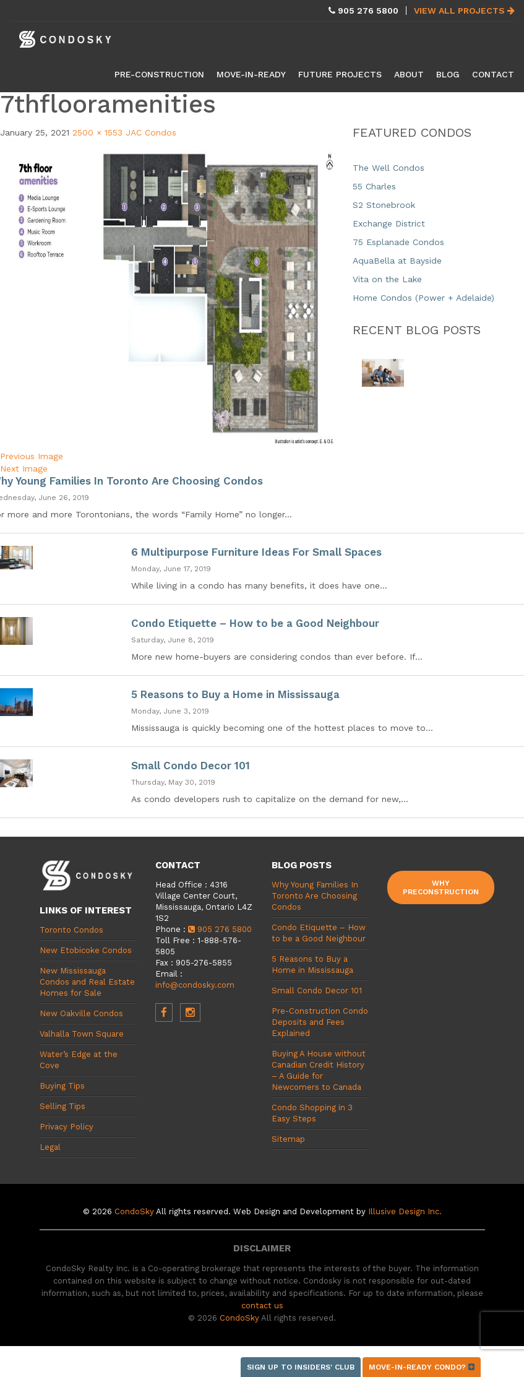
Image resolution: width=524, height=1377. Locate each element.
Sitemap (288, 1139)
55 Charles (374, 186)
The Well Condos (388, 168)
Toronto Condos (71, 930)
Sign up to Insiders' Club (300, 1367)
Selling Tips (62, 1106)
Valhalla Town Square (82, 1033)
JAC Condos (151, 132)
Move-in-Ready (251, 74)
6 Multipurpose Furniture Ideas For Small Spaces (256, 552)
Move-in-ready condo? (422, 1367)
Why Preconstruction (441, 887)
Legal (50, 1147)
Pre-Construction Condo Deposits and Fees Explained (320, 1022)
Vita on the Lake (387, 279)
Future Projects (340, 74)
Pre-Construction (159, 74)
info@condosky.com (194, 985)
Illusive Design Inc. (405, 1211)
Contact (493, 74)
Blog (448, 74)
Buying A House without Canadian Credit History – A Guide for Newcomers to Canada (319, 1070)
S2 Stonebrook (384, 205)
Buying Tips (62, 1085)
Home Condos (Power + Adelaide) (423, 298)
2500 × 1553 (97, 132)
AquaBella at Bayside (397, 260)
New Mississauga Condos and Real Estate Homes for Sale (87, 982)
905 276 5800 (220, 929)
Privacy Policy (66, 1126)
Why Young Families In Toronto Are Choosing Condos (315, 896)
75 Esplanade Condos (398, 242)
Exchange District (389, 223)
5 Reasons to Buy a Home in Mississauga (235, 694)
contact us (262, 1305)
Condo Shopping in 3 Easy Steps (312, 1113)
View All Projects (464, 10)
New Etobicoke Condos (86, 950)
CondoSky (134, 1211)
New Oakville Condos (81, 1013)
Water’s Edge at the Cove (79, 1060)
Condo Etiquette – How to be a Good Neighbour (255, 623)
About (409, 74)
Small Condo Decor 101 (190, 765)
